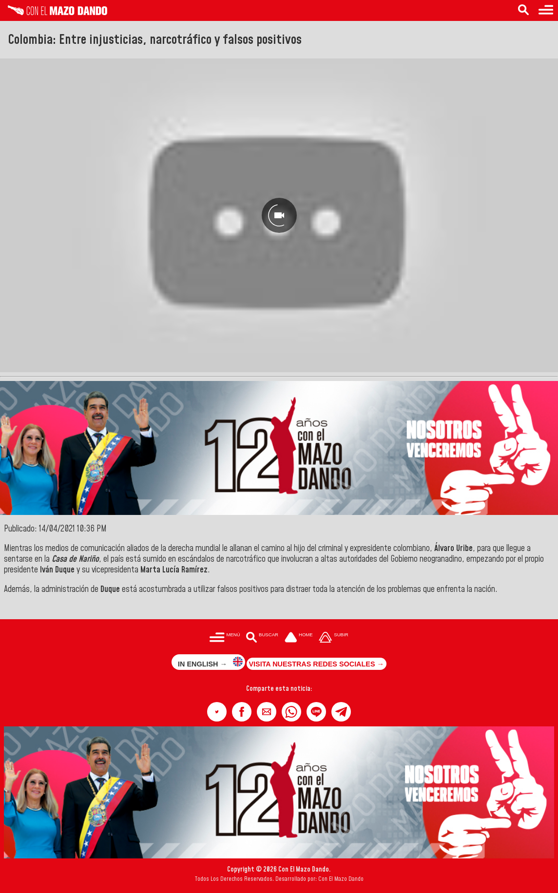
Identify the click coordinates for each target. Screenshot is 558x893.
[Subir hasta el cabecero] (334, 637)
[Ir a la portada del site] (298, 637)
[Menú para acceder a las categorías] (546, 10)
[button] (217, 712)
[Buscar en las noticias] (523, 10)
